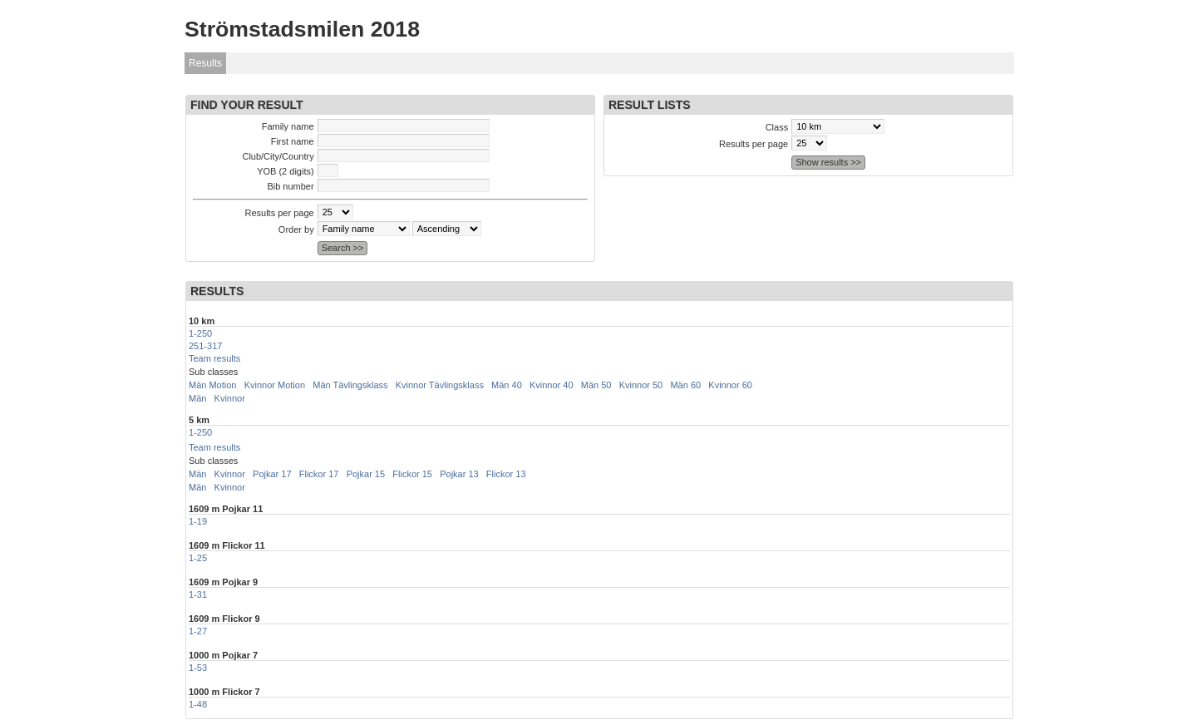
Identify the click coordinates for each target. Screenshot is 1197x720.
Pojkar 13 (459, 474)
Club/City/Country (277, 156)
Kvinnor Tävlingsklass (440, 385)
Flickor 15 (412, 474)
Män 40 (506, 385)
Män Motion (212, 385)
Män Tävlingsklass (350, 385)
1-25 (198, 558)
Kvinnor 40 (552, 385)
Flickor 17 (319, 474)
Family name (288, 126)
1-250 (200, 333)
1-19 (198, 521)
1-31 (198, 594)
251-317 (205, 346)
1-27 (198, 631)
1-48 (198, 704)
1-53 (198, 668)
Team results (214, 358)
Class (777, 127)
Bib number (290, 186)
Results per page (278, 213)
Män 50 (596, 385)
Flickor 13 (506, 474)
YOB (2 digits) (285, 171)
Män (197, 398)
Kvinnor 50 (641, 385)
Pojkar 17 (272, 474)
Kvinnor (229, 398)
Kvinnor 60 (730, 385)
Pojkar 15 (366, 474)
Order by (296, 229)
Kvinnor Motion (274, 385)
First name (292, 141)
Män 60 (685, 385)
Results (205, 63)
